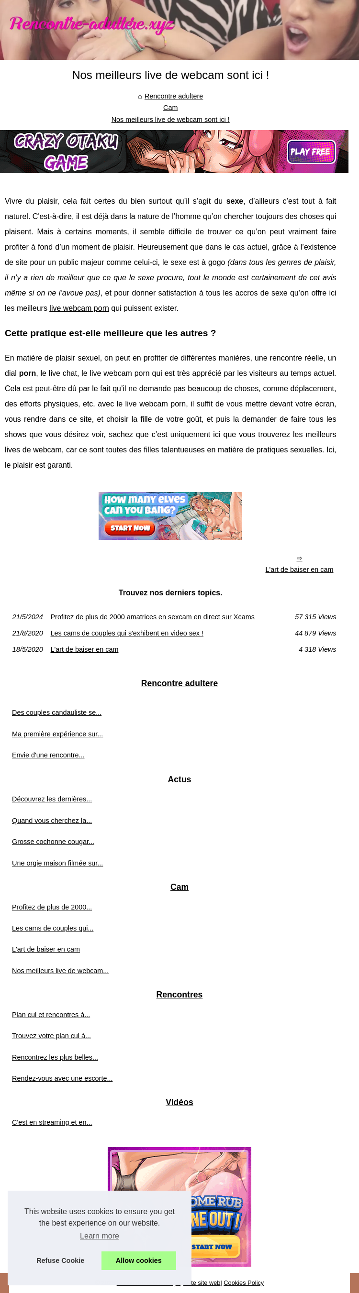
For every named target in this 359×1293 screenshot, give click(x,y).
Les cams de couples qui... (52, 928)
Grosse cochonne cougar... (53, 841)
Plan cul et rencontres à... (51, 1015)
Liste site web (202, 1282)
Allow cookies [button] (139, 1260)
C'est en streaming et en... (52, 1122)
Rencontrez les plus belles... (55, 1057)
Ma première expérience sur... (57, 734)
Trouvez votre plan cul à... (51, 1036)
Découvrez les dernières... (52, 799)
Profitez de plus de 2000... (52, 907)
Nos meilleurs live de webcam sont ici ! (171, 119)
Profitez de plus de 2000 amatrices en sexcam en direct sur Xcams (153, 617)
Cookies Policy (244, 1282)
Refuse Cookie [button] (60, 1260)
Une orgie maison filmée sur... (57, 863)
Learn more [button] (99, 1236)
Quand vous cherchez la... (52, 820)
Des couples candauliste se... (56, 712)
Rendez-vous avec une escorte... (62, 1078)
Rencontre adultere (174, 96)
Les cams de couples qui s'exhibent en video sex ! (127, 633)
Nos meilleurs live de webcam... (60, 971)
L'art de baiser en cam (300, 569)
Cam (170, 107)
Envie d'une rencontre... (48, 755)
